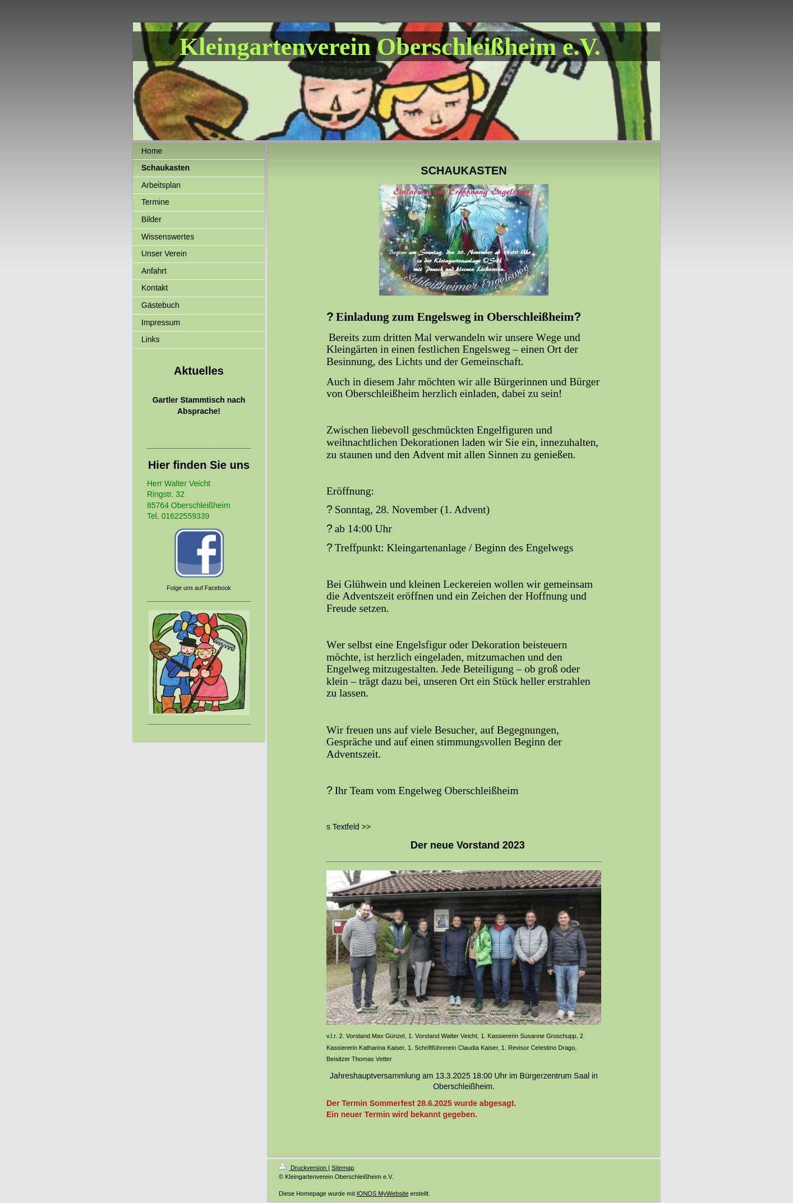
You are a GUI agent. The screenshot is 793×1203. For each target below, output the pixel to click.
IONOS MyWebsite (383, 1193)
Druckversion (303, 1167)
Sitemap (342, 1167)
